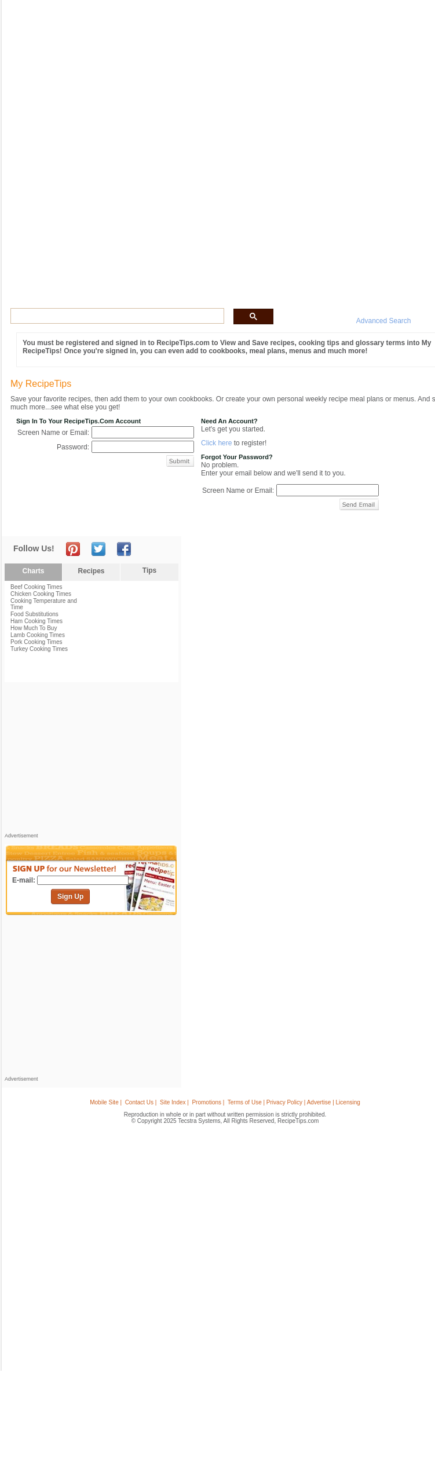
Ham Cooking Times (36, 621)
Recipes (91, 571)
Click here (216, 443)
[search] (116, 316)
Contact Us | (141, 1102)
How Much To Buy (33, 628)
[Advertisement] (91, 760)
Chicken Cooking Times (40, 594)
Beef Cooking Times (36, 587)
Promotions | (208, 1102)
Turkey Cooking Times (39, 649)
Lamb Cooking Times (37, 635)
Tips (149, 570)
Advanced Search (383, 321)
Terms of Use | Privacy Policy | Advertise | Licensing (294, 1102)
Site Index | (174, 1102)
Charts (33, 571)
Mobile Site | (106, 1102)
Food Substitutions (34, 614)
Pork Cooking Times (36, 642)
